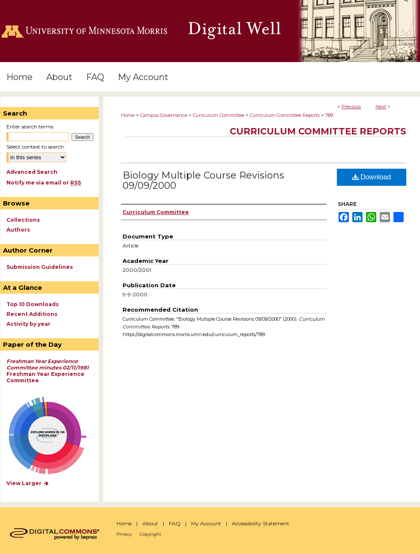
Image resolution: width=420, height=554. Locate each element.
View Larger (27, 483)
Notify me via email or (43, 182)
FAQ (174, 523)
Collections (23, 220)
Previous (351, 107)
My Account (206, 523)
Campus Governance (163, 115)
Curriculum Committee (218, 115)
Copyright (150, 534)
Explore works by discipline (52, 436)
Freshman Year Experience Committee (47, 371)
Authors (18, 229)
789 (329, 115)
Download (371, 177)
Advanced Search (31, 172)
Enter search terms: (30, 126)
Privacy (124, 534)
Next (380, 107)
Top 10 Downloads (32, 304)
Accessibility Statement (260, 523)
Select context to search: (35, 146)
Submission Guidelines (39, 267)
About (150, 523)
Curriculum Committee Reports (285, 115)
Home (128, 115)
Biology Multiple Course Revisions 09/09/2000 (203, 180)
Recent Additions (31, 314)
